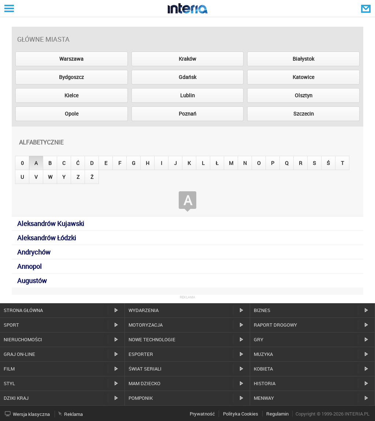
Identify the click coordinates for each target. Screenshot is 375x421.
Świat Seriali (145, 368)
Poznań (187, 113)
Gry (258, 339)
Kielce (71, 95)
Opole (71, 113)
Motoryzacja (146, 325)
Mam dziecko (144, 383)
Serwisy (8, 8)
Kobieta (263, 368)
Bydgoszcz (71, 77)
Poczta (366, 8)
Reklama (73, 414)
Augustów (32, 280)
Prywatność (202, 413)
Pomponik (141, 398)
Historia (264, 383)
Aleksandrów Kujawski (50, 223)
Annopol (29, 266)
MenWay (264, 398)
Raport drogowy (275, 325)
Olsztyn (303, 95)
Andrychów (34, 252)
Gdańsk (187, 77)
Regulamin (277, 414)
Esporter (141, 354)
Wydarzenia (144, 310)
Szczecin (303, 113)
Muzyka (263, 354)
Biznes (262, 310)
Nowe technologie (152, 339)
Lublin (187, 95)
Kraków (187, 58)
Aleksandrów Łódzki (46, 237)
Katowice (303, 77)
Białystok (303, 58)
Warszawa (71, 58)
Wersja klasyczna (31, 414)
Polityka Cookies (240, 413)
